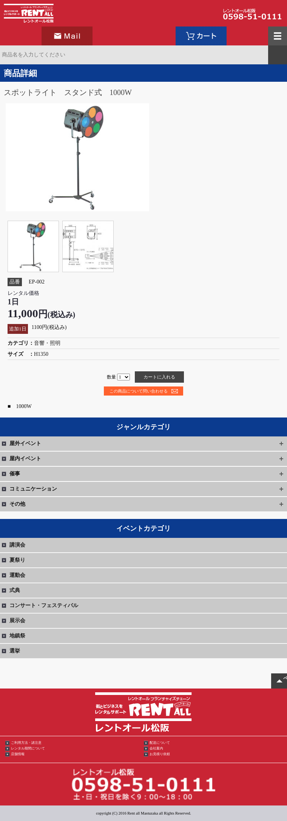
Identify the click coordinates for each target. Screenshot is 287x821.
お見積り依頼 (160, 754)
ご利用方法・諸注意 (26, 743)
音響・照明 (47, 343)
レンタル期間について (28, 748)
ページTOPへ (285, 678)
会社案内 (156, 748)
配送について (160, 743)
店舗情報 (18, 754)
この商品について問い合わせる (139, 391)
